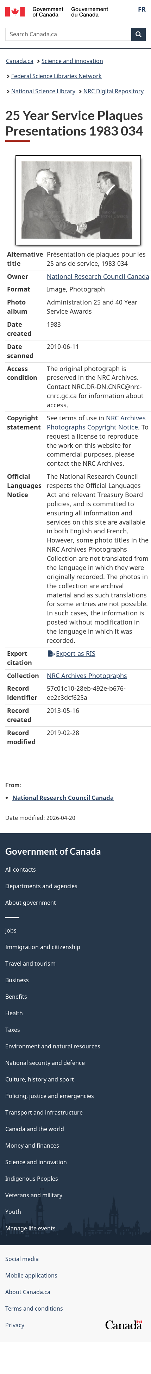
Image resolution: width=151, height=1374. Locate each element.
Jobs (11, 930)
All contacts (20, 869)
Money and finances (32, 1145)
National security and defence (45, 1063)
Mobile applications (31, 1275)
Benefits (16, 996)
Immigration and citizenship (42, 947)
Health (14, 1013)
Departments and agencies (41, 886)
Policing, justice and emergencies (49, 1096)
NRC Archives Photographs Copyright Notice (96, 422)
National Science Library (43, 91)
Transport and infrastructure (44, 1112)
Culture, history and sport (39, 1079)
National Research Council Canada (98, 276)
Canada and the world (34, 1129)
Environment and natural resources (52, 1046)
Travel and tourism (30, 963)
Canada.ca (19, 61)
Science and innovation (72, 61)
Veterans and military (33, 1195)
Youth (13, 1212)
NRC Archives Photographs (87, 675)
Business (17, 980)
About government (30, 902)
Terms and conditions (34, 1308)
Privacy (14, 1325)
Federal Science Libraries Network (56, 76)
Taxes (12, 1030)
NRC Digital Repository (113, 91)
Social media (22, 1259)
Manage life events (30, 1228)
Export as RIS (71, 653)
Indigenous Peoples (31, 1178)
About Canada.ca (27, 1292)
